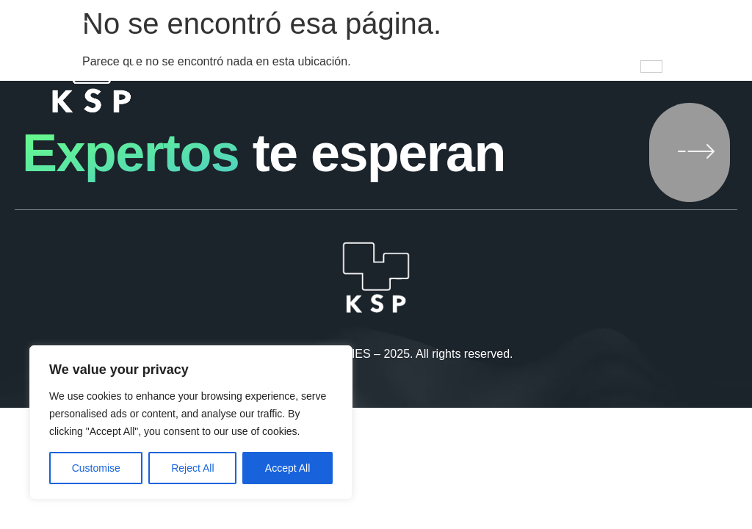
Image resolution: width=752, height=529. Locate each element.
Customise (96, 468)
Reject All (192, 468)
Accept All (287, 468)
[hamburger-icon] (651, 66)
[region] (190, 422)
